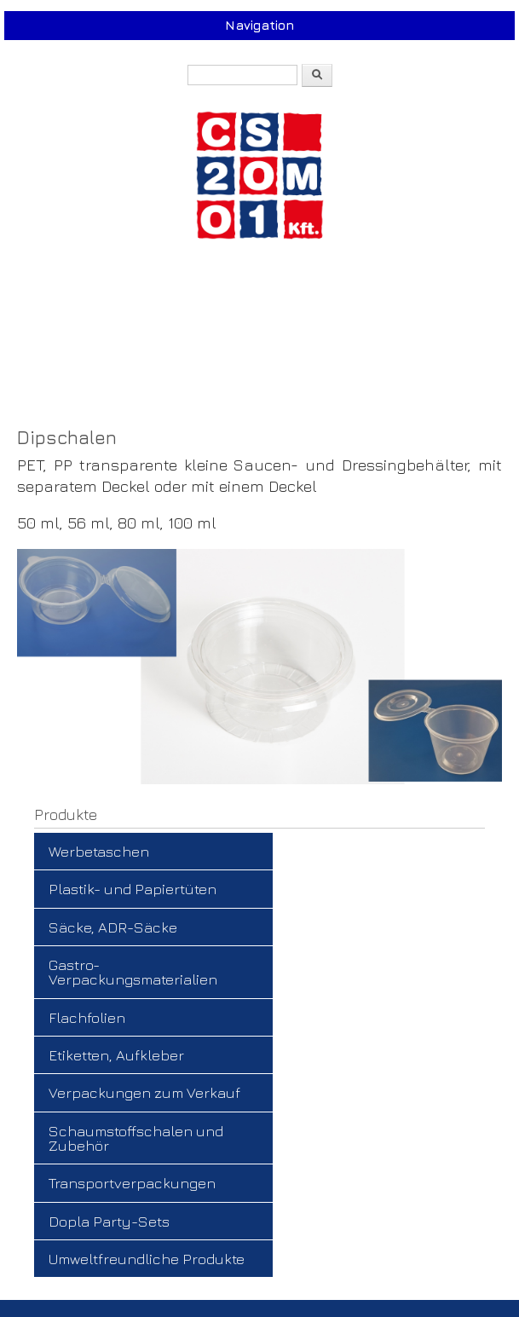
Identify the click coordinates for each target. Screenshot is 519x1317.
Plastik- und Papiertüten (132, 889)
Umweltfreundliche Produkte (147, 1259)
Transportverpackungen (132, 1183)
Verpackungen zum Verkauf (144, 1092)
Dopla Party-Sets (109, 1221)
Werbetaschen (99, 851)
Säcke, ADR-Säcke (113, 927)
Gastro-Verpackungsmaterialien (133, 972)
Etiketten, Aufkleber (116, 1055)
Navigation (259, 25)
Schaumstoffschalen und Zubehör (136, 1138)
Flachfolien (87, 1017)
